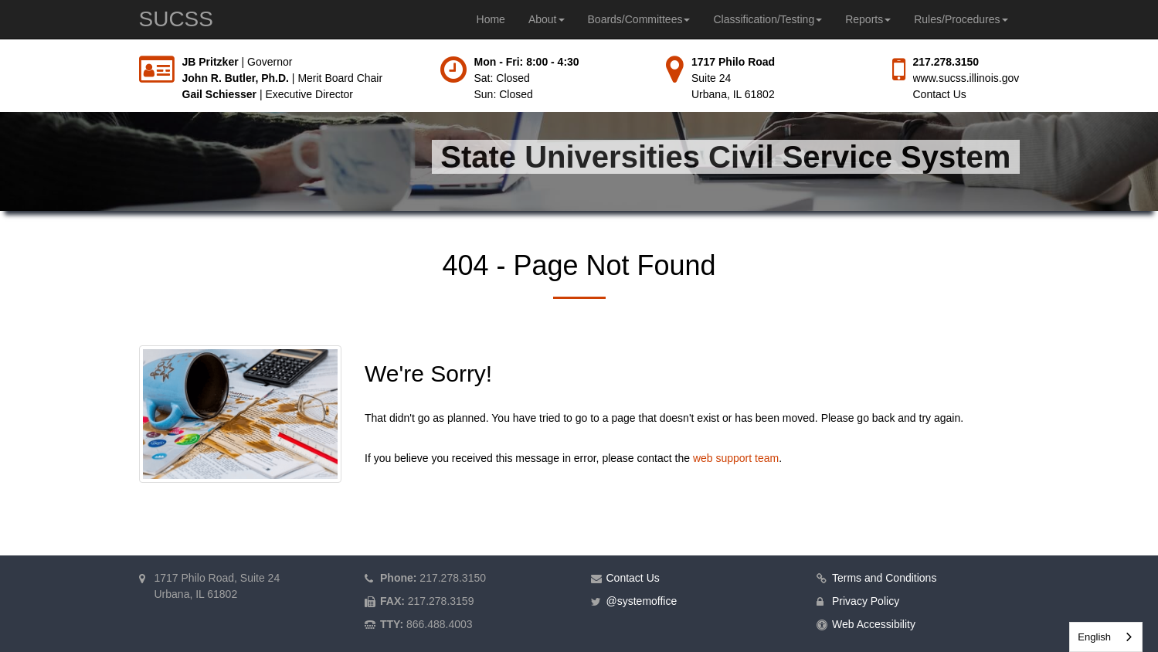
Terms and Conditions (884, 578)
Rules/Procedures (960, 19)
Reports (868, 19)
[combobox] (1106, 637)
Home (491, 19)
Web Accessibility (873, 624)
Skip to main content (0, 54)
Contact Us (939, 94)
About (546, 19)
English (1094, 637)
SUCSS (176, 19)
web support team (736, 458)
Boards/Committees (639, 19)
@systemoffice (641, 601)
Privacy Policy (865, 601)
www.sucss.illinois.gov (966, 78)
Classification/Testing (767, 19)
